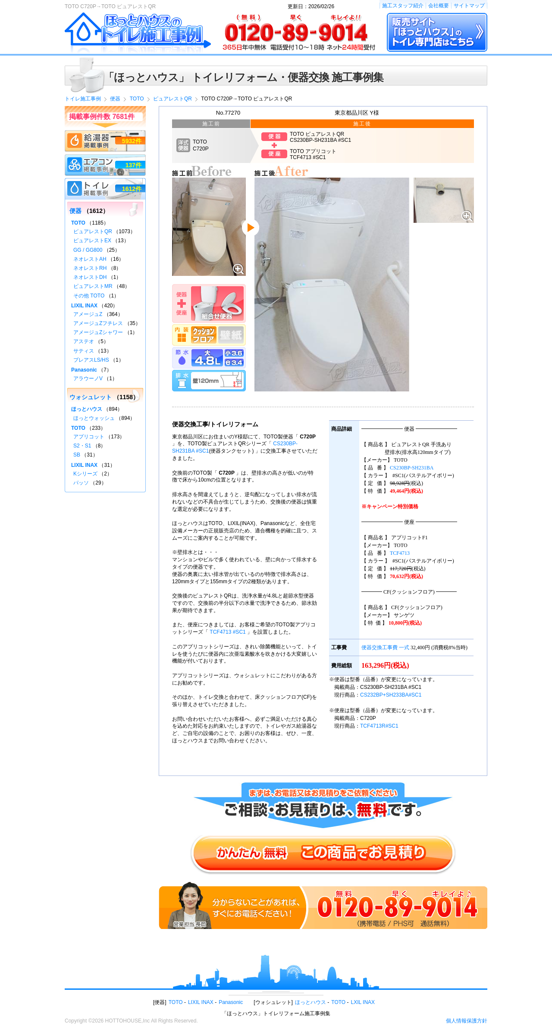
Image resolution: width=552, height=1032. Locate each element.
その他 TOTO (88, 296)
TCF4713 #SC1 (227, 632)
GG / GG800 (87, 250)
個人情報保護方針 (466, 1021)
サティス (83, 351)
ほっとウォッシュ (94, 418)
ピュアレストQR (92, 231)
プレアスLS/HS (91, 360)
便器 (75, 210)
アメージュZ (87, 314)
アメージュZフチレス (98, 323)
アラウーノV (88, 378)
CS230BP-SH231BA (411, 468)
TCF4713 (400, 553)
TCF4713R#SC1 (379, 726)
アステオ (83, 341)
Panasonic (84, 370)
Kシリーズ (85, 474)
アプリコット (88, 437)
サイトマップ (469, 6)
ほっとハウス (86, 409)
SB (76, 455)
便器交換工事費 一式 (385, 647)
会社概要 (438, 6)
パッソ (81, 483)
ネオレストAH (90, 259)
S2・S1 (82, 446)
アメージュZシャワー (98, 332)
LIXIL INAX (84, 306)
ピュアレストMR (93, 286)
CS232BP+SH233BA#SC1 (390, 695)
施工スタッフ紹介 (402, 6)
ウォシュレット (90, 397)
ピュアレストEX (92, 241)
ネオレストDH (90, 277)
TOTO (78, 223)
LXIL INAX (363, 1002)
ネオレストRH (90, 268)
